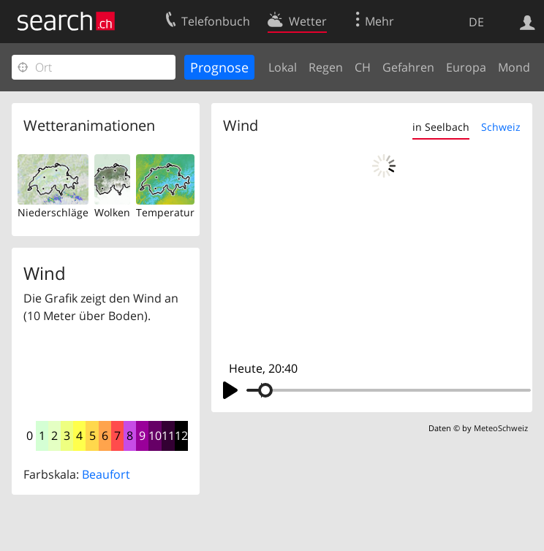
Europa (466, 67)
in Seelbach (440, 127)
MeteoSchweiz (501, 427)
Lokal (282, 67)
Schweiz (501, 127)
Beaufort (106, 474)
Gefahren (408, 67)
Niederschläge (53, 212)
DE (476, 22)
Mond (514, 67)
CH (363, 67)
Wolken (112, 212)
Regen (326, 67)
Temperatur (165, 212)
